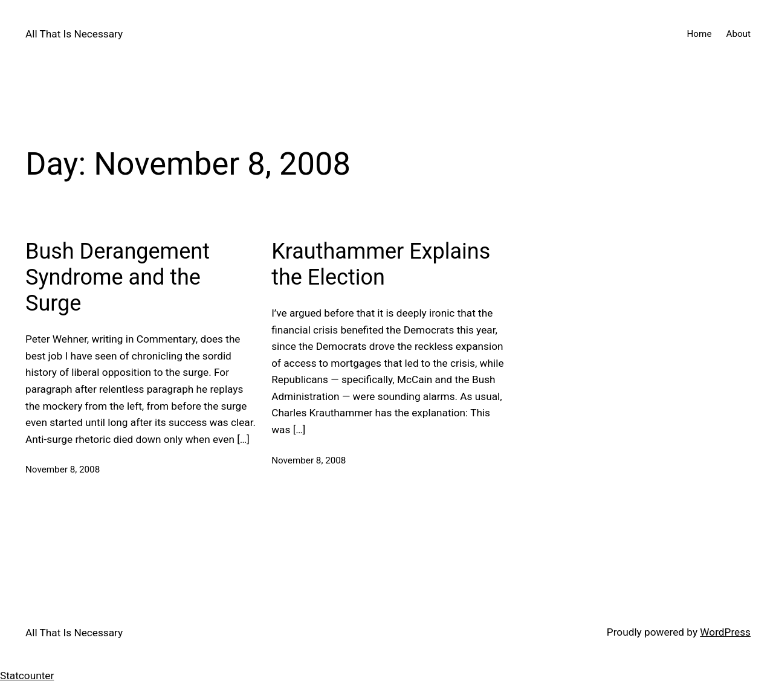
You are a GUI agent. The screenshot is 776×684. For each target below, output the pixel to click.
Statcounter (27, 675)
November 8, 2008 (62, 469)
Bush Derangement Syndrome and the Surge (117, 277)
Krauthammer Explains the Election (380, 264)
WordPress (725, 632)
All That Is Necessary (74, 34)
